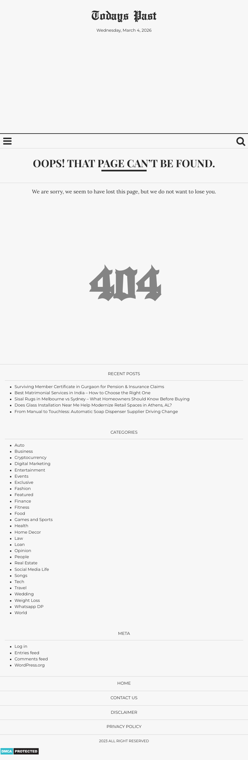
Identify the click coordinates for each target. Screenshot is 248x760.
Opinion (23, 550)
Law (19, 538)
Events (21, 476)
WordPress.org (30, 665)
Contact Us (123, 698)
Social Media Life (32, 569)
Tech (19, 582)
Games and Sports (34, 519)
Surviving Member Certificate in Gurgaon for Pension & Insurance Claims (89, 387)
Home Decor (28, 532)
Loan (20, 544)
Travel (20, 588)
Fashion (23, 488)
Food (20, 513)
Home (124, 683)
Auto (20, 445)
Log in (21, 646)
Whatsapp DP (29, 606)
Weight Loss (27, 600)
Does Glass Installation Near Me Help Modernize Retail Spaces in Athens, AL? (93, 405)
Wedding (24, 594)
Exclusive (24, 482)
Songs (21, 575)
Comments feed (31, 659)
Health (21, 526)
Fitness (22, 507)
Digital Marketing (32, 463)
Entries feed (27, 653)
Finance (23, 501)
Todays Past (123, 15)
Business (24, 451)
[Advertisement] (124, 85)
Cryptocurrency (30, 457)
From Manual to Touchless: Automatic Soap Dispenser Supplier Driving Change (96, 411)
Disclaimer (124, 712)
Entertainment (30, 470)
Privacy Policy (124, 726)
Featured (24, 495)
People (22, 557)
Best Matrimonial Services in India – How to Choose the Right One (82, 393)
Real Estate (26, 563)
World (21, 613)
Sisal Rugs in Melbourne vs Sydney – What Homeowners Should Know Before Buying (102, 399)
